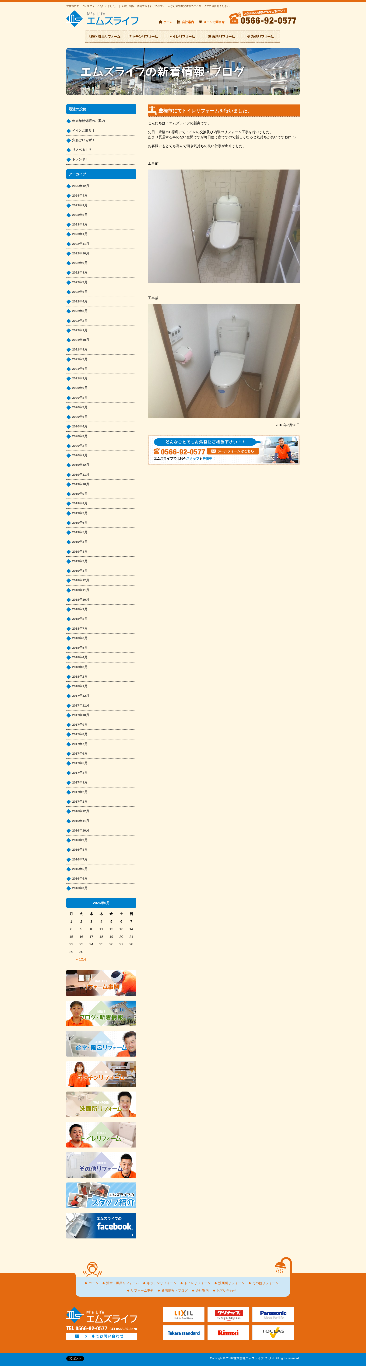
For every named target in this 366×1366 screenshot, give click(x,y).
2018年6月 (80, 638)
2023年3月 (80, 224)
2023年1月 (80, 234)
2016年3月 (80, 888)
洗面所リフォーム (231, 1283)
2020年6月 (80, 417)
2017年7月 (80, 744)
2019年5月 (80, 532)
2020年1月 (80, 455)
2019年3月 (80, 551)
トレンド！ (80, 159)
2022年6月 (80, 292)
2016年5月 (80, 878)
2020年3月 (80, 436)
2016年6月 (80, 869)
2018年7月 (80, 628)
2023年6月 (80, 215)
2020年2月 (80, 445)
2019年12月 (80, 465)
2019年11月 (80, 474)
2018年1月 (80, 686)
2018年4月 (80, 657)
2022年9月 (80, 263)
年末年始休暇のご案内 (88, 121)
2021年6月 (80, 369)
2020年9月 (80, 388)
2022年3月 (80, 311)
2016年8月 (80, 849)
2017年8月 (80, 734)
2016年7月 (80, 859)
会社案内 (188, 22)
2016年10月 (80, 830)
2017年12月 (80, 695)
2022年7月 (80, 282)
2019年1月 (80, 570)
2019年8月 (80, 503)
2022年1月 (80, 330)
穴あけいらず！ (83, 140)
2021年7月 (80, 359)
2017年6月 (80, 753)
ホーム (167, 22)
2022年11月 (80, 244)
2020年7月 (80, 407)
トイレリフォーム (197, 1283)
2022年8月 (80, 272)
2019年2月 (80, 561)
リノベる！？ (82, 150)
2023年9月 (80, 205)
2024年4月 (80, 195)
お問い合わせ (226, 1290)
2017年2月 (80, 792)
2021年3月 (80, 378)
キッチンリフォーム (161, 1283)
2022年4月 (80, 301)
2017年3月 (80, 782)
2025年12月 (80, 186)
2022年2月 (80, 320)
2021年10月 (80, 340)
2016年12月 (80, 811)
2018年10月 (80, 599)
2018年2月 (80, 676)
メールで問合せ (214, 22)
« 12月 (81, 959)
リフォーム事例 (142, 1290)
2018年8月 (80, 619)
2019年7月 (80, 513)
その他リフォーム (265, 1283)
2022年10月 (80, 253)
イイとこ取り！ (83, 130)
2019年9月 (80, 494)
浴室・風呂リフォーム (122, 1283)
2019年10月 (80, 484)
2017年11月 (80, 705)
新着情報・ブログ (175, 1290)
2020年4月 (80, 426)
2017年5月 (80, 763)
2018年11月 (80, 590)
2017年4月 (80, 772)
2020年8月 (80, 397)
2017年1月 (80, 801)
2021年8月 (80, 349)
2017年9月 (80, 724)
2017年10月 (80, 715)
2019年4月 (80, 542)
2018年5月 (80, 647)
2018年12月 (80, 580)
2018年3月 (80, 667)
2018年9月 (80, 609)
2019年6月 (80, 522)
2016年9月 (80, 840)
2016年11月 (80, 821)
